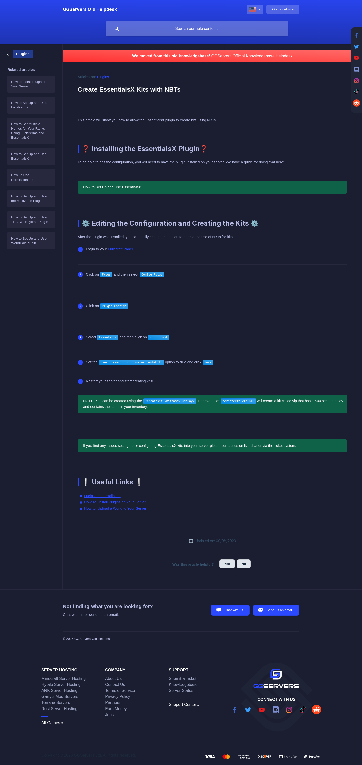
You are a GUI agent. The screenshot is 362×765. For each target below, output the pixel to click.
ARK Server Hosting (59, 690)
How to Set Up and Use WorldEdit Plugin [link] (29, 241)
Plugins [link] (103, 77)
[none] (90, 9)
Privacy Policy (117, 696)
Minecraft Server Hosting (63, 678)
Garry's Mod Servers (59, 696)
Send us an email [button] (280, 610)
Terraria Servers (55, 702)
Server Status (181, 690)
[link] (20, 54)
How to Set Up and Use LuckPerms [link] (29, 105)
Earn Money (116, 709)
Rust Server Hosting (59, 709)
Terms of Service (120, 690)
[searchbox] (197, 28)
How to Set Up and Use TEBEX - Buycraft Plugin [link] (29, 219)
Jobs (109, 715)
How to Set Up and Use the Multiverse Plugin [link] (29, 198)
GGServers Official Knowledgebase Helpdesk (251, 56)
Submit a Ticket (182, 678)
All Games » (52, 723)
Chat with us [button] (233, 610)
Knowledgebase (183, 684)
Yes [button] (227, 564)
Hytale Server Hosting (61, 684)
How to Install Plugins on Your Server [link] (29, 84)
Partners (112, 702)
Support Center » (184, 704)
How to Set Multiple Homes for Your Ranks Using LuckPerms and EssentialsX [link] (28, 130)
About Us (113, 678)
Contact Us (115, 684)
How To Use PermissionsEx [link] (22, 177)
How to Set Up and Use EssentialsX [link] (29, 156)
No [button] (244, 564)
